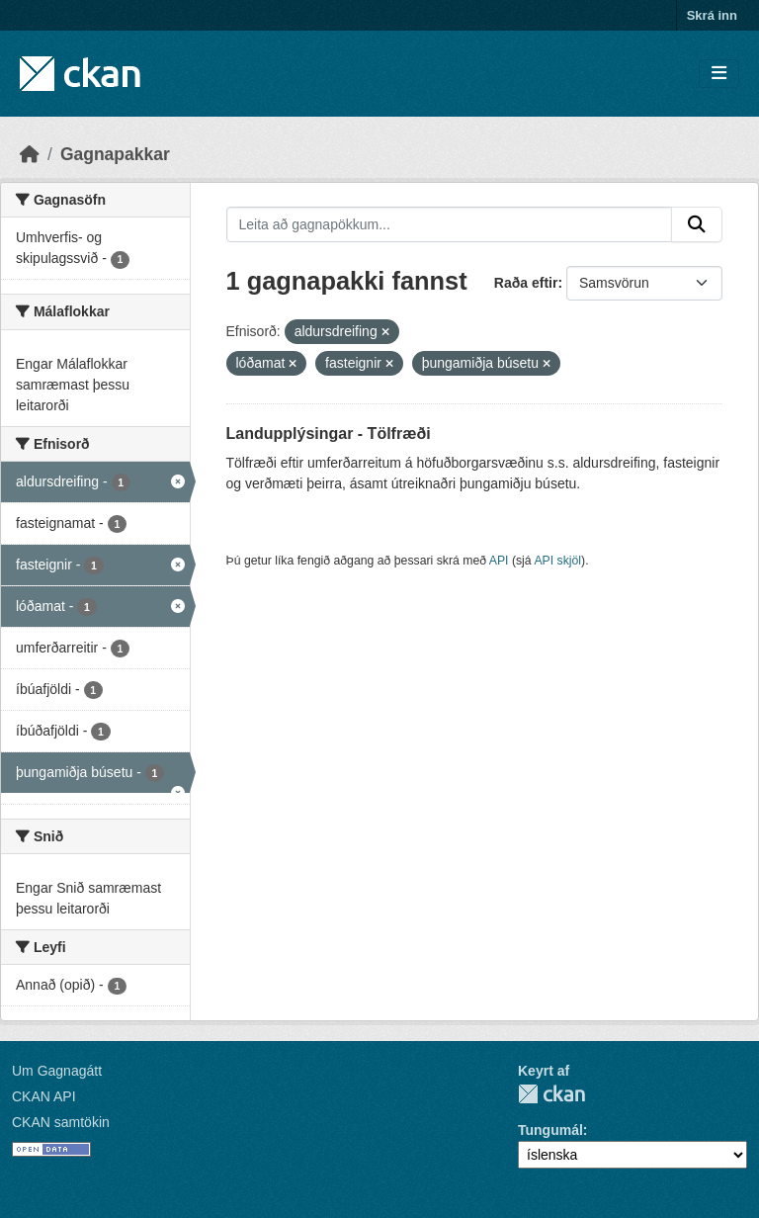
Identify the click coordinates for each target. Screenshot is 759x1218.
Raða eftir (526, 283)
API (499, 560)
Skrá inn (712, 15)
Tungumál (550, 1130)
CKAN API (44, 1096)
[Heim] (30, 154)
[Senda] (696, 224)
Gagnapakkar (115, 154)
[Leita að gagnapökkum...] (449, 224)
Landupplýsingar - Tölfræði (328, 433)
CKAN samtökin (61, 1122)
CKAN (551, 1094)
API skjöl (557, 560)
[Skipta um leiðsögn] (719, 73)
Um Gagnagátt (57, 1071)
